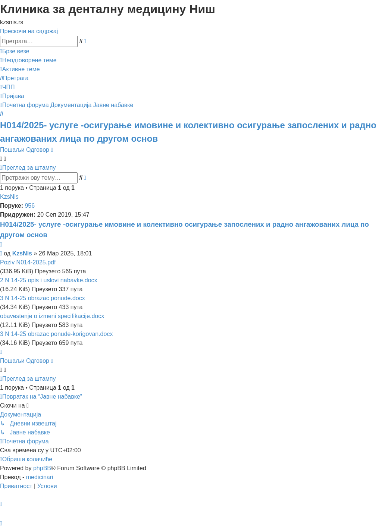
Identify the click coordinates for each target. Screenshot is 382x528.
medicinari (39, 477)
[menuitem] (28, 60)
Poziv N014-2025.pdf (28, 262)
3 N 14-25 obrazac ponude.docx (42, 298)
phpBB (42, 468)
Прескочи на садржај (29, 31)
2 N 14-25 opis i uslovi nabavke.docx (48, 280)
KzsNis (9, 197)
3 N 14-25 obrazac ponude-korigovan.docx (56, 334)
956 (30, 205)
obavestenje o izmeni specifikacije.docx (52, 316)
